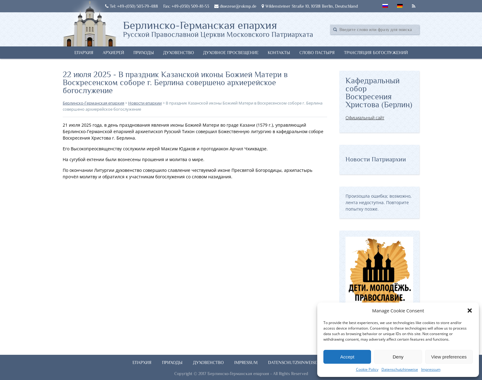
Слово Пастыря (317, 52)
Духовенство (178, 52)
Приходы (143, 52)
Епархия (83, 52)
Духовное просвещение (231, 52)
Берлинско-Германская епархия (218, 28)
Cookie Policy (367, 369)
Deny (398, 356)
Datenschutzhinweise (399, 369)
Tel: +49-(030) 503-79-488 (131, 6)
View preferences (449, 356)
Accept (347, 356)
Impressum (431, 369)
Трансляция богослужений (376, 52)
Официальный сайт (365, 118)
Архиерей (113, 52)
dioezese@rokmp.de (235, 6)
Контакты (279, 52)
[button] (470, 310)
